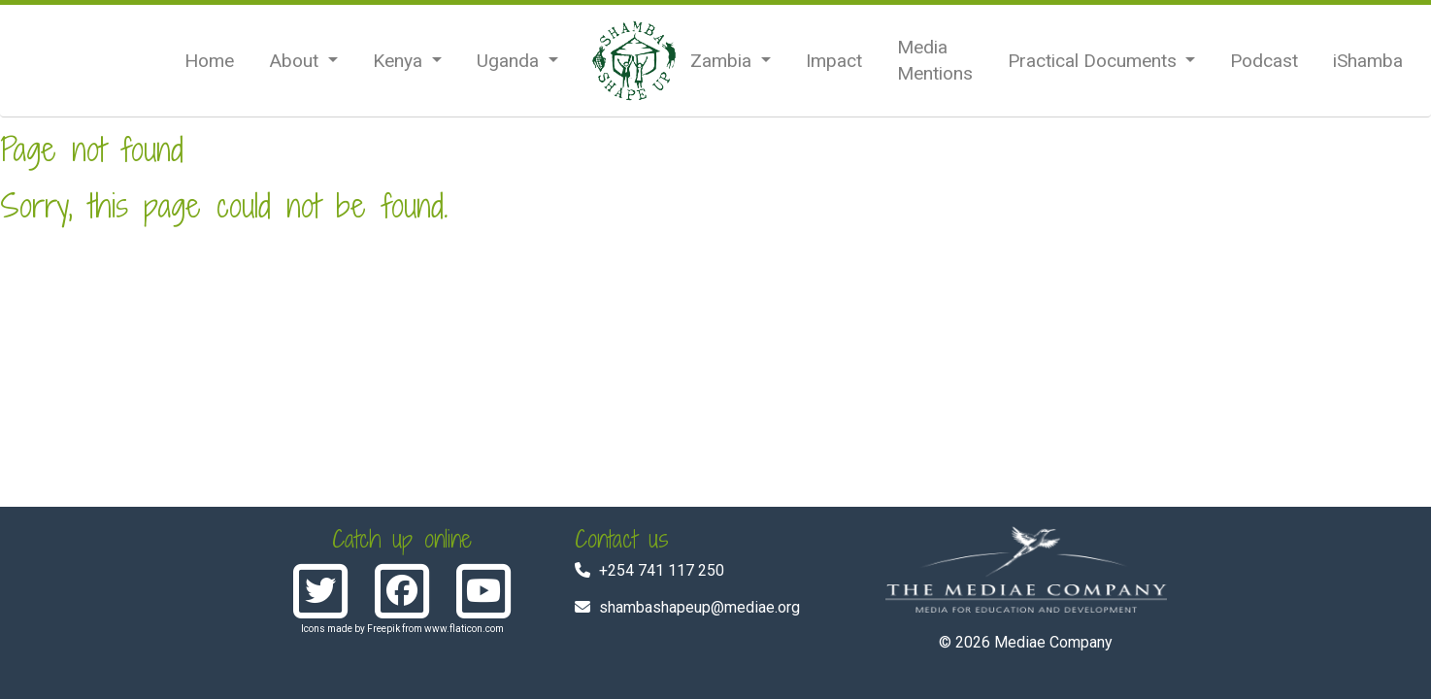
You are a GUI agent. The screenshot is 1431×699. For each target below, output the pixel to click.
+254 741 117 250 (661, 570)
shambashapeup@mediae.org (699, 607)
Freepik (383, 628)
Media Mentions (935, 60)
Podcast (1264, 61)
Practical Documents (1094, 61)
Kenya (400, 61)
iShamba (1368, 61)
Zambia (723, 61)
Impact (834, 61)
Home (209, 61)
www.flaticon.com (464, 628)
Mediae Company (1053, 642)
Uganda (510, 61)
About (296, 61)
